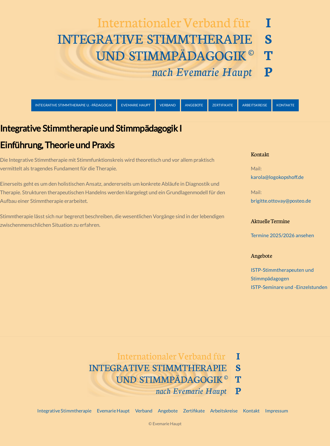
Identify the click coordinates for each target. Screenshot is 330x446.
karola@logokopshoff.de (277, 177)
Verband (168, 105)
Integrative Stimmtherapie (64, 410)
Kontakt (251, 410)
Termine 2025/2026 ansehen (282, 235)
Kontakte (285, 105)
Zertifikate (222, 105)
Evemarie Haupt (136, 105)
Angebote (194, 105)
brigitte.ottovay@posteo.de (281, 201)
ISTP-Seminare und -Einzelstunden (289, 287)
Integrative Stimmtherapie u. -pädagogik (73, 105)
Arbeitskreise (254, 105)
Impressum (276, 410)
